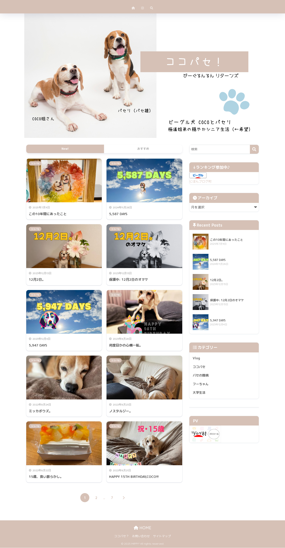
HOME (142, 527)
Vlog (196, 358)
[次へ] (123, 497)
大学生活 (199, 393)
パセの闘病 (201, 376)
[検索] (254, 149)
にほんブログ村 (201, 181)
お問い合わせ (141, 536)
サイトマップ (162, 536)
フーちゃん (201, 384)
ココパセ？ (121, 536)
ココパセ (35, 163)
